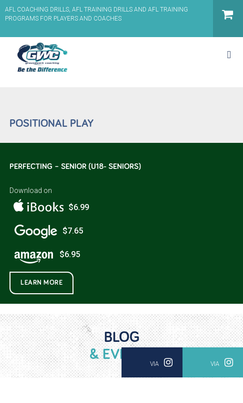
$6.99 (49, 208)
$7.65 (46, 231)
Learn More (41, 282)
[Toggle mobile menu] (229, 55)
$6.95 (45, 255)
